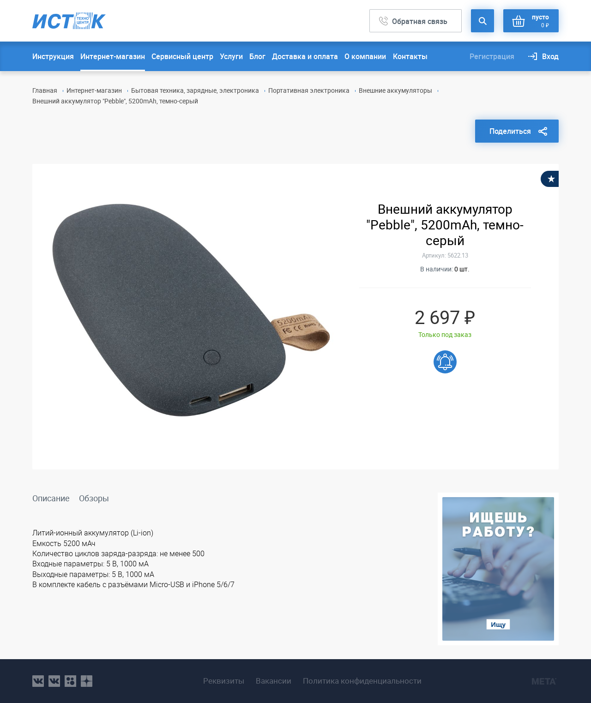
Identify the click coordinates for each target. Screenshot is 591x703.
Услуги (231, 56)
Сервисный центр (182, 56)
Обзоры (94, 498)
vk (38, 681)
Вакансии (273, 680)
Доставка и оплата (305, 56)
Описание (51, 498)
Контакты (410, 56)
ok (70, 681)
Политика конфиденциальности (362, 680)
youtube (86, 681)
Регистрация (492, 56)
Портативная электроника (309, 90)
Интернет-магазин (112, 56)
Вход (550, 56)
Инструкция (53, 56)
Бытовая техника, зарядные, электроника (195, 90)
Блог (257, 56)
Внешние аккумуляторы (395, 90)
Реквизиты (223, 680)
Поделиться (510, 131)
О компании (365, 56)
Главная (44, 90)
